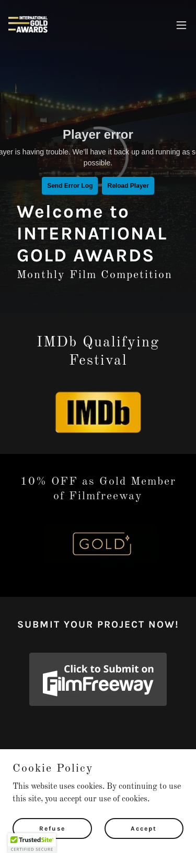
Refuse (52, 828)
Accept (144, 828)
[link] (29, 25)
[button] (181, 25)
